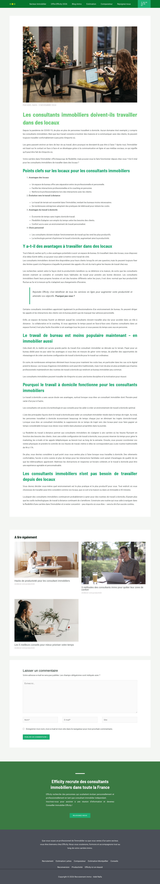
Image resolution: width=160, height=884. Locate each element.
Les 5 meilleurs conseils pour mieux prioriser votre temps (44, 643)
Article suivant (142, 521)
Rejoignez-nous (122, 3)
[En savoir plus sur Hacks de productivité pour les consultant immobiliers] (46, 558)
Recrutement (49, 857)
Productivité (83, 861)
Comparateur (105, 3)
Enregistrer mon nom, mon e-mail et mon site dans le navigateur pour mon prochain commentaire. (69, 727)
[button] (143, 3)
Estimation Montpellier (106, 857)
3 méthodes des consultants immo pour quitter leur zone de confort (112, 587)
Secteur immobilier (39, 3)
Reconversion (67, 861)
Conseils (52, 861)
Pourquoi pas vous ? (65, 294)
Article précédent (19, 521)
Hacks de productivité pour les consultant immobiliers (42, 579)
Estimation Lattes (67, 857)
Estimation (91, 3)
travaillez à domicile (113, 453)
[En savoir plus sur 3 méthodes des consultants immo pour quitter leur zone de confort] (113, 561)
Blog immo (77, 3)
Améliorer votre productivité (24, 582)
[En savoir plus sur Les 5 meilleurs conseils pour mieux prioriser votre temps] (46, 618)
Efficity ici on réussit (102, 861)
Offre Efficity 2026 (60, 3)
